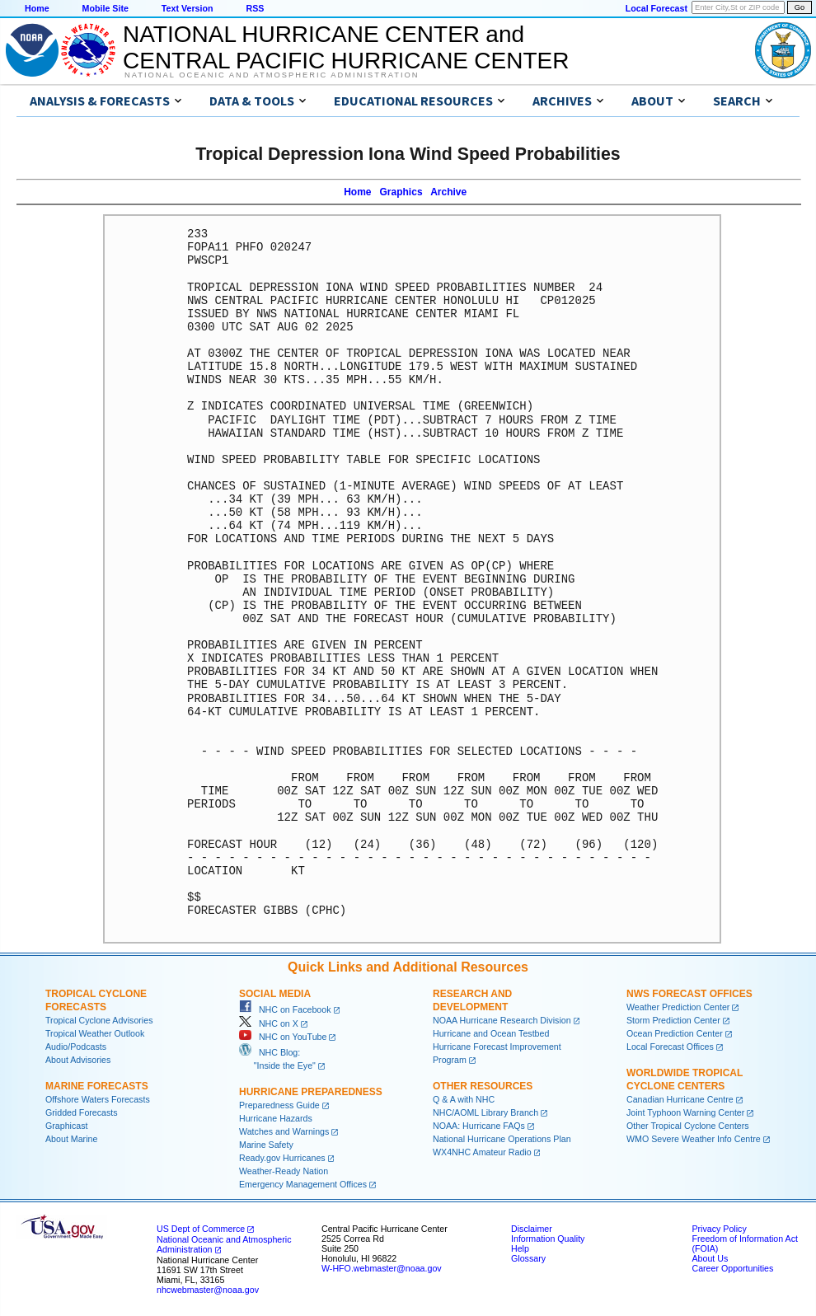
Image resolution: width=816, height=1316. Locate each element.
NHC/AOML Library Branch (485, 1112)
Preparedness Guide (279, 1105)
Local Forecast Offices (670, 1046)
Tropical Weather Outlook (94, 1033)
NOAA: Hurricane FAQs (479, 1126)
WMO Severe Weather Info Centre (693, 1139)
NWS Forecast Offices (689, 994)
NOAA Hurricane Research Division (502, 1020)
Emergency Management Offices (303, 1184)
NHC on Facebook (285, 1009)
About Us (710, 1258)
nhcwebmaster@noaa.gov (208, 1290)
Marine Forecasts (96, 1086)
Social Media (275, 994)
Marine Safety (266, 1145)
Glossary (528, 1258)
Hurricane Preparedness (310, 1092)
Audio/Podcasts (75, 1046)
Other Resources (482, 1086)
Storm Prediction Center (673, 1020)
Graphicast (66, 1126)
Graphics (401, 192)
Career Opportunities (732, 1268)
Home (37, 8)
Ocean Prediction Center (674, 1033)
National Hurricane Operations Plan (502, 1139)
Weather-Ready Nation (283, 1171)
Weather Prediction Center (677, 1007)
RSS (255, 8)
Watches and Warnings (284, 1131)
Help (520, 1248)
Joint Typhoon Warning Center (685, 1112)
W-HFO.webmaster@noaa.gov (381, 1268)
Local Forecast (656, 8)
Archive (448, 192)
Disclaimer (531, 1229)
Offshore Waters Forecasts (97, 1099)
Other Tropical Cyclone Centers (687, 1126)
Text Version (187, 8)
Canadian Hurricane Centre (680, 1099)
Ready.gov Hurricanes (282, 1158)
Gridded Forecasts (81, 1112)
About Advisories (77, 1060)
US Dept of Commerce (201, 1229)
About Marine (71, 1139)
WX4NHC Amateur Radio (482, 1152)
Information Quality (547, 1238)
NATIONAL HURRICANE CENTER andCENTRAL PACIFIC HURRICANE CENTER (346, 47)
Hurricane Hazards (275, 1118)
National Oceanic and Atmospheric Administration (271, 75)
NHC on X (268, 1023)
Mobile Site (105, 8)
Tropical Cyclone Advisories (99, 1020)
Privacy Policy (719, 1229)
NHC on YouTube (282, 1037)
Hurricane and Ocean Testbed (491, 1033)
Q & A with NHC (464, 1099)
